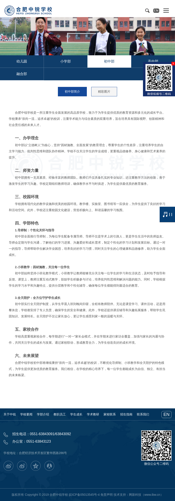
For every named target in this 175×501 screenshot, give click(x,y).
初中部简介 (72, 91)
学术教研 (93, 414)
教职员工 (60, 414)
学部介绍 (43, 414)
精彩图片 (104, 91)
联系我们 (143, 414)
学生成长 (76, 414)
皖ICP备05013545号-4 (84, 494)
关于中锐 (10, 414)
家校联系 (110, 414)
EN (166, 414)
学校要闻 (26, 414)
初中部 (109, 61)
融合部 (21, 74)
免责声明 (106, 494)
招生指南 (126, 414)
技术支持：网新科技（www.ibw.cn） (138, 494)
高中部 (153, 61)
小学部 (65, 61)
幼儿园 (21, 61)
